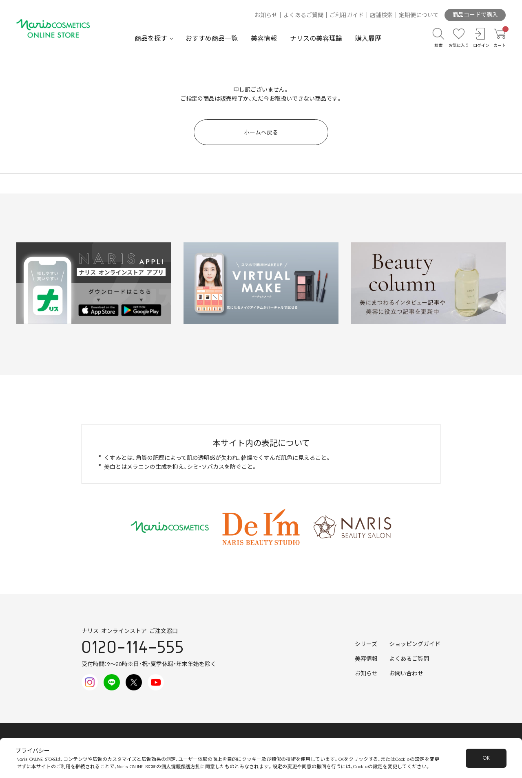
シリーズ (366, 644)
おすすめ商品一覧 (212, 38)
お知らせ (265, 15)
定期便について (419, 15)
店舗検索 (381, 15)
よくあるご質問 (303, 15)
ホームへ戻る (261, 133)
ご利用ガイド (347, 15)
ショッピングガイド (414, 644)
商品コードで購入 (475, 15)
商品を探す (151, 38)
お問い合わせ (406, 674)
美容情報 (264, 38)
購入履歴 (368, 38)
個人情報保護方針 (180, 767)
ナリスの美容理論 (316, 38)
